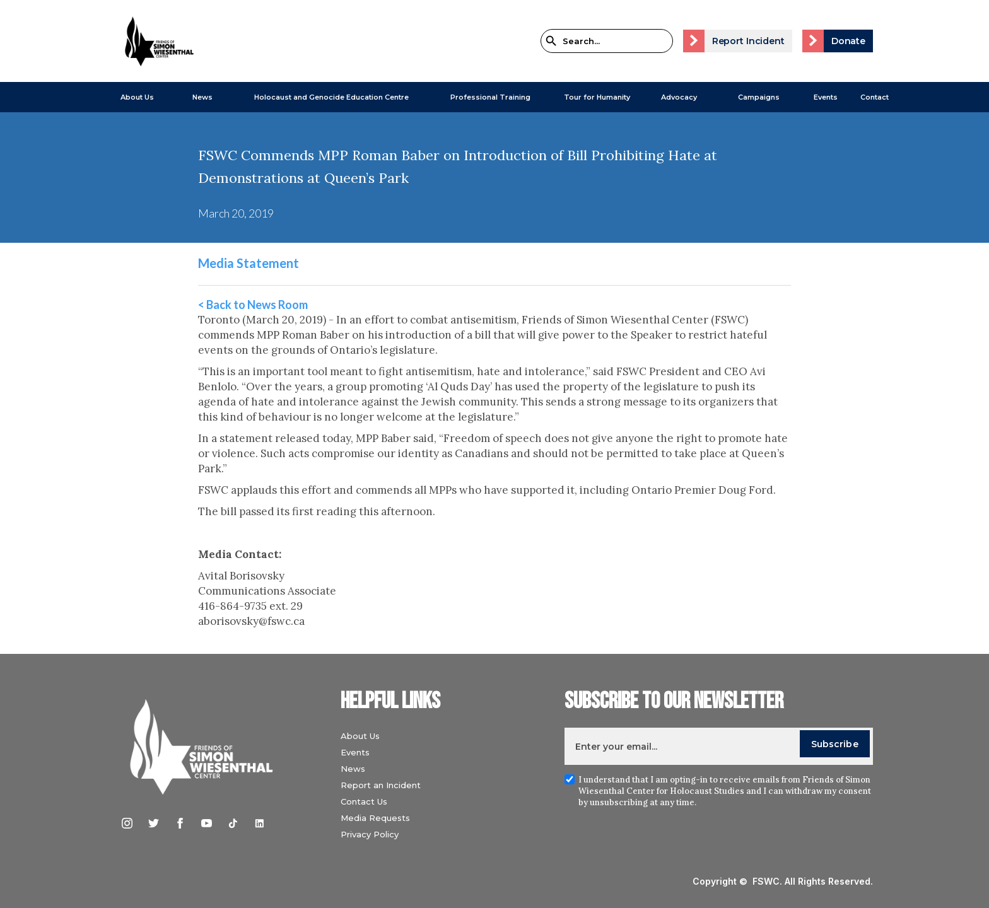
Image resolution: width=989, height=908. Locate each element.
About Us (137, 97)
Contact (874, 97)
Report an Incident (381, 785)
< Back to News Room (253, 304)
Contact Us (364, 801)
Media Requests (375, 818)
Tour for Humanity (597, 97)
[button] (131, 97)
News (353, 769)
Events (826, 97)
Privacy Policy (370, 834)
